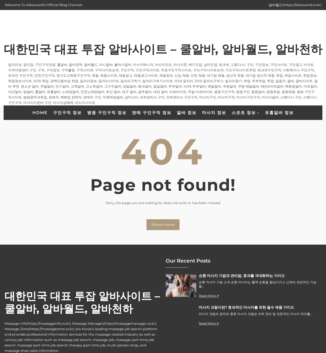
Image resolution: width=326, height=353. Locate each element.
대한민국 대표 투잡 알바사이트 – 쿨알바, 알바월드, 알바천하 (163, 49)
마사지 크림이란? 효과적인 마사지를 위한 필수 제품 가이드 (246, 307)
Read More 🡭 (209, 296)
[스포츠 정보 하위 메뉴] (258, 112)
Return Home (163, 224)
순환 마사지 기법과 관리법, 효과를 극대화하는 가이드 (242, 276)
